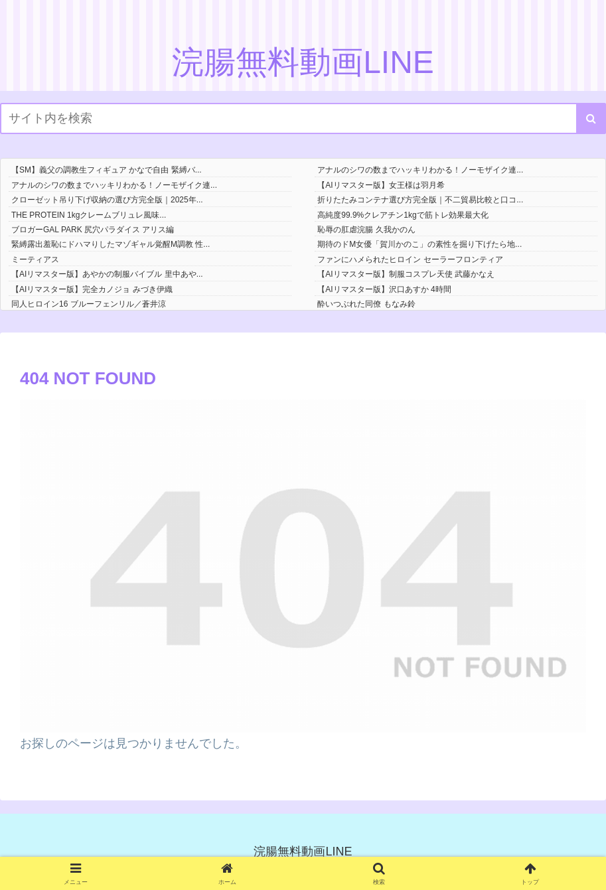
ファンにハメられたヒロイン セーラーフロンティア (409, 259)
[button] (591, 118)
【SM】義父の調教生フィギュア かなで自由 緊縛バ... (106, 170)
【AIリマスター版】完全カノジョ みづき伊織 (92, 289)
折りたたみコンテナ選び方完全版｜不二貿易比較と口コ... (420, 199)
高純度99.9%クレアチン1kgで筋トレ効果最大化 (402, 215)
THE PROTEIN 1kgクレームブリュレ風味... (88, 215)
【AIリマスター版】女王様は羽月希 (380, 185)
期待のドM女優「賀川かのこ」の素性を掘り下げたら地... (419, 244)
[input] (303, 118)
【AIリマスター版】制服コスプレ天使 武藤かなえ (405, 274)
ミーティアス (35, 259)
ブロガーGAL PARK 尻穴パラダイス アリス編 (92, 229)
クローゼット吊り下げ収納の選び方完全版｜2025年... (107, 199)
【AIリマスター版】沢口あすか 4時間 (384, 289)
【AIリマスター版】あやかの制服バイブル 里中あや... (107, 274)
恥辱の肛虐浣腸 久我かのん (366, 229)
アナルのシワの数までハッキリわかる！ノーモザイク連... (420, 170)
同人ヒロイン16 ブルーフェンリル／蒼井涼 (88, 304)
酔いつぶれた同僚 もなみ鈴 (366, 304)
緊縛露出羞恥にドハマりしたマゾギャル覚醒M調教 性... (110, 244)
